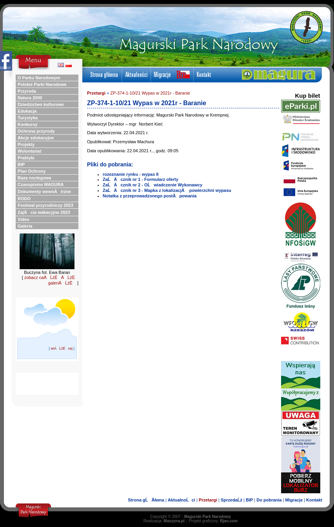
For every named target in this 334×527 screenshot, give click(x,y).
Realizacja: (164, 521)
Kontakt (314, 500)
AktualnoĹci (181, 500)
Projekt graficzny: (213, 521)
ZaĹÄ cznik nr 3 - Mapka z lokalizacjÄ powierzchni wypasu (167, 190)
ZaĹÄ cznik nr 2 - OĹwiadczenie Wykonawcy (152, 184)
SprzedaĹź (231, 500)
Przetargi (96, 93)
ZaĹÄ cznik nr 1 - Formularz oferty (140, 179)
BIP (249, 500)
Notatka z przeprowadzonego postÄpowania (149, 195)
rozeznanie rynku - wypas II (130, 174)
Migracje (294, 500)
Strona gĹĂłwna (146, 500)
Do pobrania (268, 500)
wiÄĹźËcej (62, 348)
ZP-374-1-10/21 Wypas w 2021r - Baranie (150, 93)
